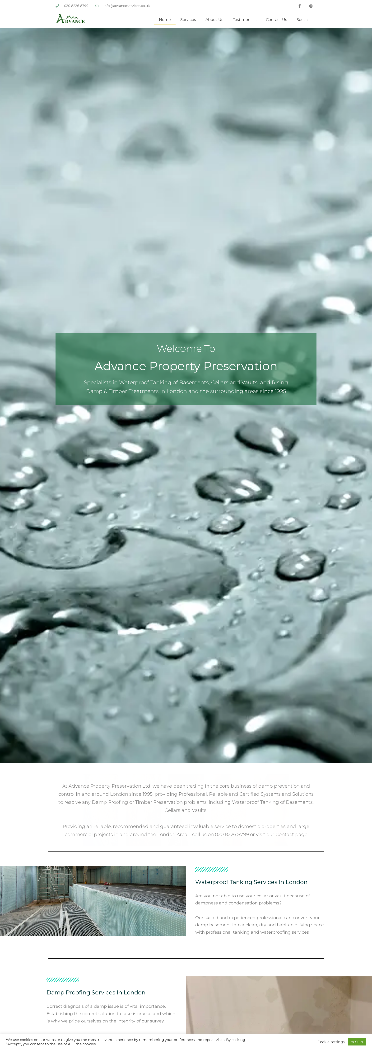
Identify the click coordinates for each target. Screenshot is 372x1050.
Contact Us (276, 19)
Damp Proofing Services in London (95, 992)
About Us (214, 19)
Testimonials (244, 19)
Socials (303, 19)
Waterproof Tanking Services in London (251, 882)
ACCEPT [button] (357, 1042)
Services (188, 19)
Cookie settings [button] (330, 1042)
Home (165, 19)
